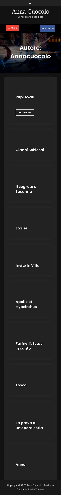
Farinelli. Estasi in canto (29, 346)
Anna (21, 463)
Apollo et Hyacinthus (26, 304)
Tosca (21, 385)
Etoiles (22, 228)
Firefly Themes (36, 489)
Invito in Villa (28, 264)
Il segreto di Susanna (27, 189)
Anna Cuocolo (30, 11)
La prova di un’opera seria (29, 424)
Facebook (46, 28)
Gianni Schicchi (30, 149)
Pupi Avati (25, 97)
